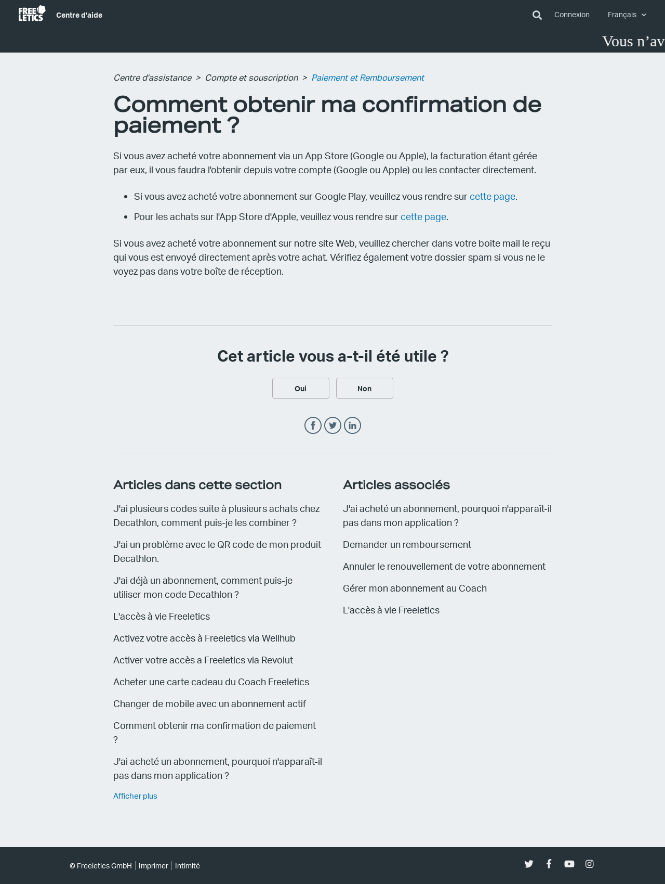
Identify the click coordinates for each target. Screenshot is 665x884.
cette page (492, 196)
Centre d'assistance (152, 77)
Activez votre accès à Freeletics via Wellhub (204, 638)
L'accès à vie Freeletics (161, 616)
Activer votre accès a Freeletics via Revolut (203, 659)
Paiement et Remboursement (367, 77)
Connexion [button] (572, 14)
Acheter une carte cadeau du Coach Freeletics (211, 681)
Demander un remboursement (407, 544)
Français (623, 14)
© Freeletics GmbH (101, 865)
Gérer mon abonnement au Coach (415, 588)
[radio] (300, 388)
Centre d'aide (79, 14)
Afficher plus (135, 795)
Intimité (187, 865)
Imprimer (153, 865)
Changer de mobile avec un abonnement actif (209, 703)
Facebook (313, 426)
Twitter (333, 426)
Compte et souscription (251, 77)
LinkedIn (352, 426)
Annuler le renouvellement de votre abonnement (444, 566)
